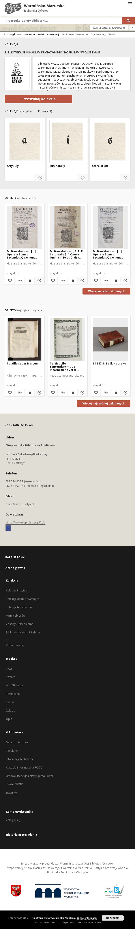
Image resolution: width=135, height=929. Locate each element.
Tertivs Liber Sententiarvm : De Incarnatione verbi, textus (63, 367)
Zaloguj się (13, 820)
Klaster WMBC (15, 784)
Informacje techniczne (20, 759)
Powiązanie (13, 694)
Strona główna (12, 34)
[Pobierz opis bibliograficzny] (19, 280)
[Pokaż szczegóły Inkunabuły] (82, 177)
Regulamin (12, 751)
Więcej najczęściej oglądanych (103, 403)
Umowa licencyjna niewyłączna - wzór (29, 776)
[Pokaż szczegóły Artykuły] (40, 177)
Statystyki (12, 793)
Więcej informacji (87, 918)
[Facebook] (8, 528)
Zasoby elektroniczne (19, 624)
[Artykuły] (24, 141)
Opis (9, 719)
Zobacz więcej (15, 645)
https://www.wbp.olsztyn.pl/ (25, 522)
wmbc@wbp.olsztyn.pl (20, 504)
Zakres (10, 710)
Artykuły (13, 166)
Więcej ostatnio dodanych (106, 291)
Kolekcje (29, 34)
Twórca (10, 677)
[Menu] (130, 3)
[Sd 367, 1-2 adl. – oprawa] (110, 339)
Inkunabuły (57, 166)
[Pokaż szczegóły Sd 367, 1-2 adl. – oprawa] (125, 393)
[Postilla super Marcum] (24, 339)
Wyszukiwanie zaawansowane (109, 27)
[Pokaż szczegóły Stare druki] (125, 177)
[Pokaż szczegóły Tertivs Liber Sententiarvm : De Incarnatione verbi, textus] (82, 393)
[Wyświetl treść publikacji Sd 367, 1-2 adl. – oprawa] (115, 393)
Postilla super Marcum (23, 363)
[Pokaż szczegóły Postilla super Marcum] (39, 393)
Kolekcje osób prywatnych (22, 599)
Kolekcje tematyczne (19, 607)
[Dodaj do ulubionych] (9, 280)
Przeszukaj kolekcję (38, 99)
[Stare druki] (110, 141)
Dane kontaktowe (17, 742)
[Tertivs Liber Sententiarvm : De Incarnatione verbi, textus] (67, 339)
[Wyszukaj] (128, 20)
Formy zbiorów (15, 615)
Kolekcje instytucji (49, 34)
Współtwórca (14, 685)
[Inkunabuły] (67, 141)
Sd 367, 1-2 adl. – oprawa (109, 363)
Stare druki (100, 166)
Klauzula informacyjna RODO (24, 767)
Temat (10, 702)
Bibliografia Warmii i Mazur (23, 632)
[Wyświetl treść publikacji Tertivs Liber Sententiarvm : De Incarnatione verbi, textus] (72, 393)
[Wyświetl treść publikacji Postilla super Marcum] (29, 393)
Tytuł (9, 668)
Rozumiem (113, 918)
